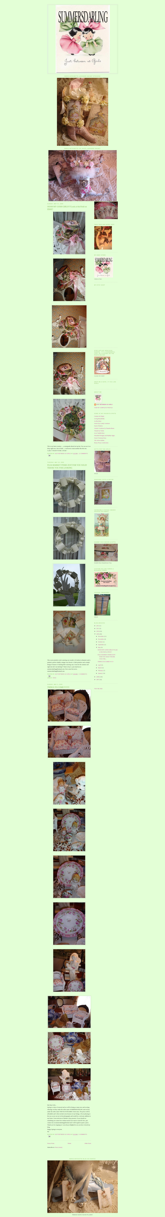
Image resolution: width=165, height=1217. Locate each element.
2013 (98, 625)
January (100, 673)
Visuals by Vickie (99, 431)
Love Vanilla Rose (99, 433)
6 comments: (83, 1134)
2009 (98, 634)
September (101, 644)
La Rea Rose (97, 421)
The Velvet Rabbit (99, 440)
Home (69, 1143)
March (100, 668)
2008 (98, 677)
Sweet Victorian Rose (100, 438)
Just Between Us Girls (104, 404)
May (99, 647)
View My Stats (98, 688)
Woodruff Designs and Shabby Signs (104, 435)
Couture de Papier (99, 416)
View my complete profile (103, 407)
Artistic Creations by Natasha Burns (104, 428)
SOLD (54, 677)
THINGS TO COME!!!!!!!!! (58, 687)
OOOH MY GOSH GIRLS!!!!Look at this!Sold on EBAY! (67, 208)
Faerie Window (98, 426)
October (100, 642)
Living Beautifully (99, 418)
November (101, 639)
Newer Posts (50, 1143)
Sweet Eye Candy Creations (102, 423)
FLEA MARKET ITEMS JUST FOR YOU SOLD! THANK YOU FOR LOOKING (67, 466)
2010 (98, 631)
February (100, 670)
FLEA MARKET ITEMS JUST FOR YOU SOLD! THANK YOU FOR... (106, 657)
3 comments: (83, 674)
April (99, 665)
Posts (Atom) (58, 1147)
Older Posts (88, 1143)
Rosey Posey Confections (101, 443)
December (101, 636)
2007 (98, 679)
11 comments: (83, 453)
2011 (98, 628)
